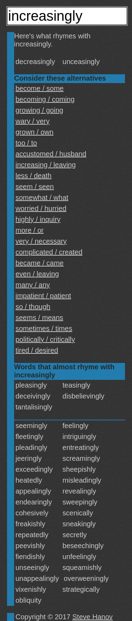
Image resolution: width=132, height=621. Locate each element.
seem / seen (34, 186)
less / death (33, 176)
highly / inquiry (38, 219)
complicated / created (48, 252)
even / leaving (37, 274)
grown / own (34, 132)
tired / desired (36, 350)
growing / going (39, 110)
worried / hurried (41, 208)
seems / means (39, 317)
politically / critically (45, 339)
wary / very (32, 121)
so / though (32, 306)
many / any (32, 285)
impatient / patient (43, 296)
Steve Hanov (93, 617)
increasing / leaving (45, 165)
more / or (29, 230)
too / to (26, 143)
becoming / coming (45, 99)
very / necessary (41, 241)
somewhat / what (41, 197)
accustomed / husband (50, 154)
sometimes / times (43, 328)
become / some (39, 88)
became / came (39, 263)
